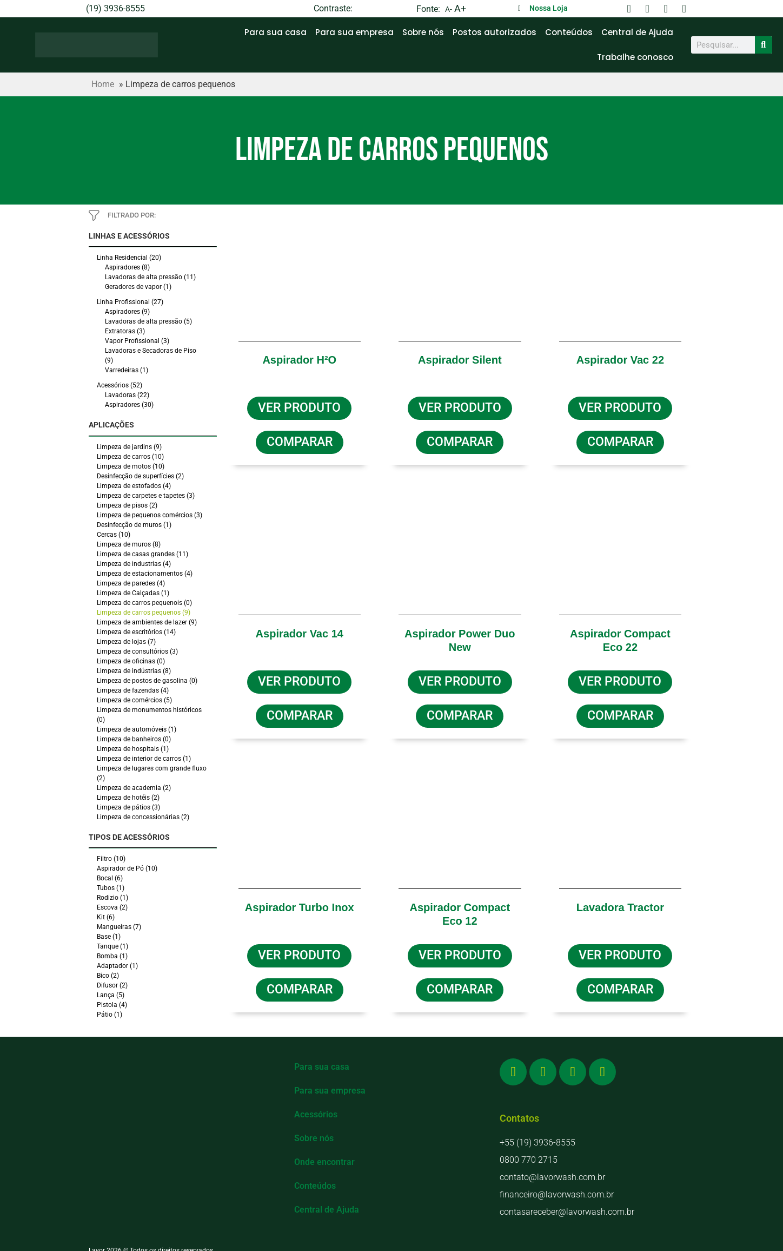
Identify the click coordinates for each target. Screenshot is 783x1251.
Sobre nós (423, 32)
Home (102, 84)
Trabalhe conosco (635, 57)
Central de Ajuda (637, 32)
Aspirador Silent (459, 360)
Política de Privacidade (391, 1245)
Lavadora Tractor (620, 901)
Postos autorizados (494, 32)
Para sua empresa (354, 32)
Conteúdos (569, 32)
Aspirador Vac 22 (620, 360)
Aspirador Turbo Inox (299, 901)
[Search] (763, 45)
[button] (300, 440)
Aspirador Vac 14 (299, 630)
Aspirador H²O (299, 360)
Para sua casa (275, 32)
